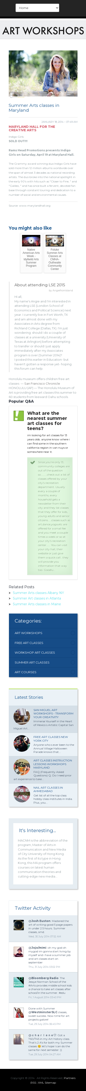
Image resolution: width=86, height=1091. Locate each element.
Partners (69, 1078)
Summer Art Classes (32, 662)
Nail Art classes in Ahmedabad (48, 789)
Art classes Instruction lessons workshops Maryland (52, 764)
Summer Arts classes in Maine (37, 604)
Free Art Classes (29, 643)
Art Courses (25, 672)
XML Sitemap (47, 1082)
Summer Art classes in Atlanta (37, 598)
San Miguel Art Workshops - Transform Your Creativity (53, 713)
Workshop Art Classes (35, 652)
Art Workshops (28, 633)
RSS (33, 1082)
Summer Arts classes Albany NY (38, 593)
